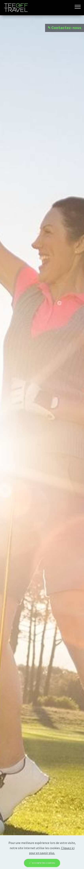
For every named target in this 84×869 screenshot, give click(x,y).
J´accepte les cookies (42, 862)
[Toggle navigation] (78, 6)
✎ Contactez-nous (64, 28)
